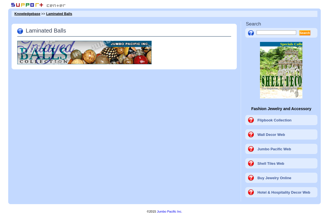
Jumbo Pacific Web (274, 149)
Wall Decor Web (271, 134)
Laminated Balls (59, 14)
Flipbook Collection (274, 120)
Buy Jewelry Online (274, 178)
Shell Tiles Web (270, 163)
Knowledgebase (27, 14)
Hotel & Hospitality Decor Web (283, 192)
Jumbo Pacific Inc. (169, 211)
